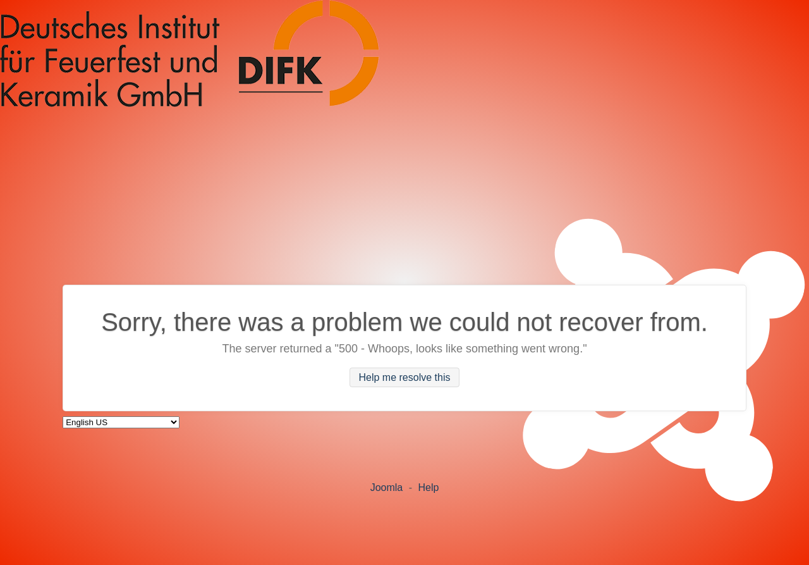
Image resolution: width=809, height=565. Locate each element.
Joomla (386, 487)
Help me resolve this (405, 377)
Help (428, 487)
